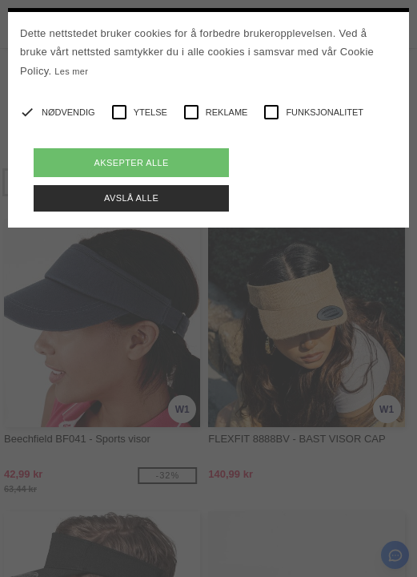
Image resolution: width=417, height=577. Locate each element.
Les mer (71, 71)
